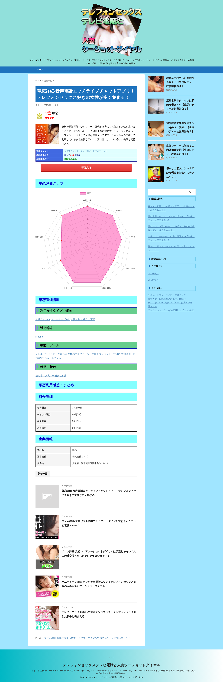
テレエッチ (41, 354)
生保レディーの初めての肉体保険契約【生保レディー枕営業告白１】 (180, 149)
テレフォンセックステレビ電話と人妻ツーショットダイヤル (111, 665)
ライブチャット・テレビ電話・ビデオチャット (85, 151)
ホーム (40, 69)
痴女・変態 (89, 319)
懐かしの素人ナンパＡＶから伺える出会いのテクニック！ (180, 172)
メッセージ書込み (57, 354)
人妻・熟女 (77, 319)
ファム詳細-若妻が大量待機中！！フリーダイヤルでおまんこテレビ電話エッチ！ (87, 638)
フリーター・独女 (60, 319)
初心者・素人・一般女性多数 (51, 375)
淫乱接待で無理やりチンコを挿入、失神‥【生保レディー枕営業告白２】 (180, 127)
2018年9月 (153, 279)
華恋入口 (86, 167)
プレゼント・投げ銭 (110, 354)
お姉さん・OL (43, 319)
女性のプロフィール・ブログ (83, 354)
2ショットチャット (53, 358)
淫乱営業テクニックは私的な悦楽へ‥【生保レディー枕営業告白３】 (180, 104)
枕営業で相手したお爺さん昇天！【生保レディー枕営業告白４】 (180, 82)
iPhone (39, 336)
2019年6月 (153, 273)
